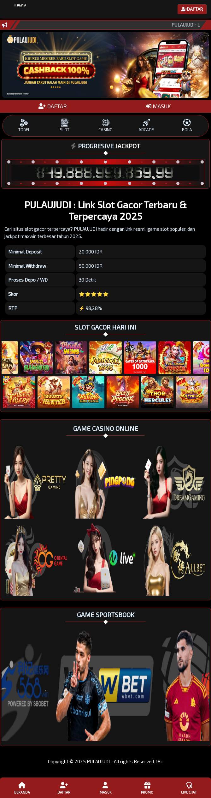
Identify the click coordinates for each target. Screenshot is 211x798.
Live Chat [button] (189, 787)
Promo (147, 787)
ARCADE (146, 125)
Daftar (63, 787)
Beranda (22, 787)
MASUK (158, 106)
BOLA (187, 125)
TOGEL (24, 125)
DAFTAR (52, 106)
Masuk (105, 787)
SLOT (64, 125)
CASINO (105, 125)
